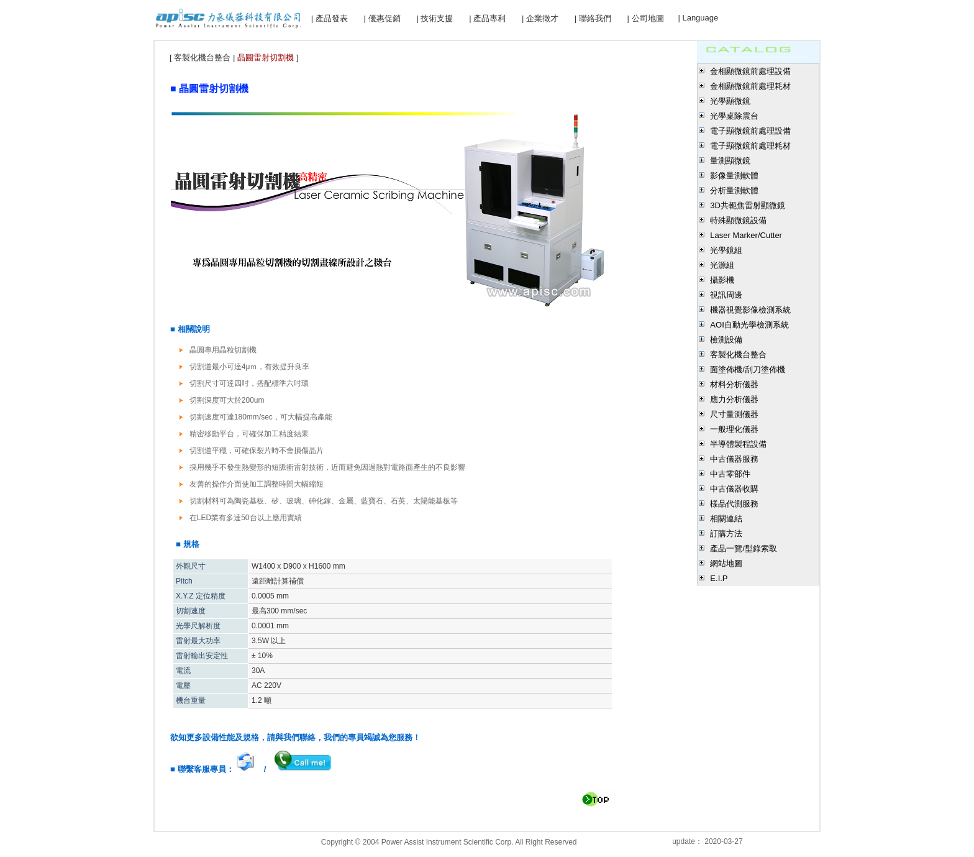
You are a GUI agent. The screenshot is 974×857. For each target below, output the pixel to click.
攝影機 (722, 280)
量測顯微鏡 (730, 160)
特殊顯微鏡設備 (738, 220)
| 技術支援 (434, 18)
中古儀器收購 (734, 488)
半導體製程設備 (738, 444)
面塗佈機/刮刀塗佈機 (747, 369)
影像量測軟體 (734, 175)
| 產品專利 (487, 18)
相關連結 (726, 518)
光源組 (722, 265)
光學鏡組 (726, 250)
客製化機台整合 (738, 354)
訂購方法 (726, 533)
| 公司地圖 (645, 18)
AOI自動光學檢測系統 (749, 324)
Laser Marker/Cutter (746, 235)
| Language (698, 17)
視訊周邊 (726, 295)
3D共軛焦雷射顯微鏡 (747, 205)
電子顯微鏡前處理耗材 (750, 145)
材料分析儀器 (734, 384)
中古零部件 (730, 474)
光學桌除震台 (734, 116)
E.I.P (718, 578)
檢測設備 (726, 339)
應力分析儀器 (734, 399)
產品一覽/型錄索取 (743, 548)
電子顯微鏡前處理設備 (750, 130)
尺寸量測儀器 (734, 414)
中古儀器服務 (734, 459)
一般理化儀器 (734, 429)
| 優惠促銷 (382, 18)
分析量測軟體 (734, 190)
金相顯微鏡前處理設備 (750, 71)
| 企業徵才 (540, 18)
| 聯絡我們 (593, 18)
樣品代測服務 (734, 503)
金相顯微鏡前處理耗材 (750, 86)
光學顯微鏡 (730, 101)
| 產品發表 (329, 18)
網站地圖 (726, 563)
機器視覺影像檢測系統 (750, 309)
